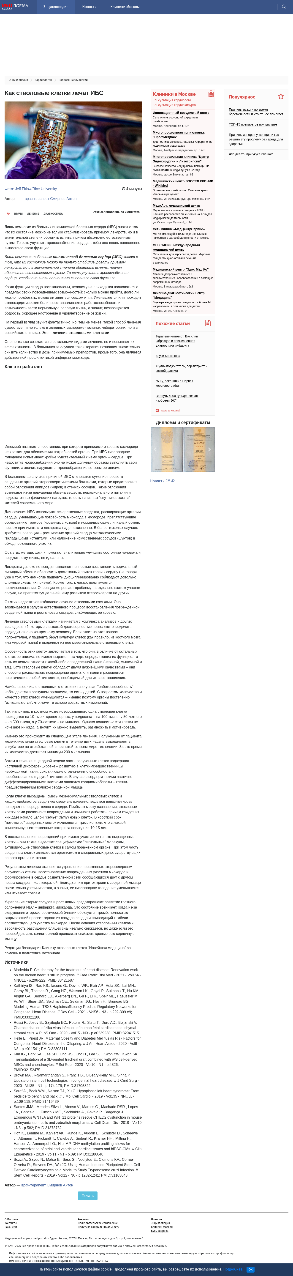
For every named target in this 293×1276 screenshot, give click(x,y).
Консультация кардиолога (172, 100)
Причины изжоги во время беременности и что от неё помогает (256, 112)
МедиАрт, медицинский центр (176, 205)
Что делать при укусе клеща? (251, 154)
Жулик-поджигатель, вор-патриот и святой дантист (181, 368)
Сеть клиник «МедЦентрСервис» (179, 229)
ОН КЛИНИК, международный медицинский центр (176, 247)
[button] (156, 449)
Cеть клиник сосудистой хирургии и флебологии (175, 119)
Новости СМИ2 (162, 481)
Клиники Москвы (125, 7)
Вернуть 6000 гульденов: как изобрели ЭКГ (177, 398)
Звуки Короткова (168, 355)
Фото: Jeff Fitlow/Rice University (31, 189)
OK (250, 1269)
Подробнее (232, 1269)
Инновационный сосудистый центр (181, 113)
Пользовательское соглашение (98, 1223)
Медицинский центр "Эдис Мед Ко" (181, 269)
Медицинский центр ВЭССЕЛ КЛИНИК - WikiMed (183, 183)
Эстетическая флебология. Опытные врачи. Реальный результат (181, 192)
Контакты (11, 1223)
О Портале (11, 1219)
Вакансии (11, 1227)
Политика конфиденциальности (98, 1227)
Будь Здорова (159, 1230)
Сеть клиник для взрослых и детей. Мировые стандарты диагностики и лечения (181, 256)
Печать (88, 1196)
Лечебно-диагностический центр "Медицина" (179, 295)
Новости (89, 7)
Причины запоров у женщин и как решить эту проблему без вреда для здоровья (256, 139)
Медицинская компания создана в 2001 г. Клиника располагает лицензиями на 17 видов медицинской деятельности (182, 214)
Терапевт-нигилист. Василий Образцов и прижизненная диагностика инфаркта (177, 340)
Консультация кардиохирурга (174, 105)
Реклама (83, 1219)
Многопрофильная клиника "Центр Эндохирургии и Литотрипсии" (181, 159)
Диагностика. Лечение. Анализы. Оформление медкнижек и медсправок (182, 143)
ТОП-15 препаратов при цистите (253, 124)
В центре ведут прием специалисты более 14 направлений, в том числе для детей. (182, 304)
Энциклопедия (55, 7)
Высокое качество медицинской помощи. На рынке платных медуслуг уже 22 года (181, 168)
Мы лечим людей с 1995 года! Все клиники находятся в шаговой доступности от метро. (181, 235)
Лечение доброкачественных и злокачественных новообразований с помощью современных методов (183, 278)
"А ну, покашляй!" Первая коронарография (174, 383)
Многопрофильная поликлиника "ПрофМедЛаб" (179, 135)
